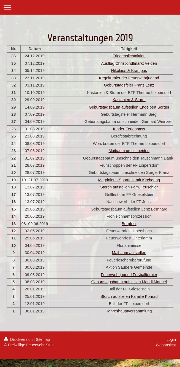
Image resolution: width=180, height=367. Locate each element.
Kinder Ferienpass (129, 129)
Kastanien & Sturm (129, 100)
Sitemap (43, 339)
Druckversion (19, 339)
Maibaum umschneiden (128, 151)
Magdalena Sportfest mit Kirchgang (129, 180)
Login (171, 339)
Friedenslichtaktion (129, 56)
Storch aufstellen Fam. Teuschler (129, 187)
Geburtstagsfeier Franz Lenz (129, 85)
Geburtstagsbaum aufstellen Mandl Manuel (129, 282)
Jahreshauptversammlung (129, 311)
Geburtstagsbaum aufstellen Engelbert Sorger (129, 107)
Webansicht (166, 345)
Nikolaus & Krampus (129, 70)
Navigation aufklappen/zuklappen (90, 7)
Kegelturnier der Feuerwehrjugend (129, 78)
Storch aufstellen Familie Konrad (129, 296)
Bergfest (129, 224)
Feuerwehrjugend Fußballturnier (129, 274)
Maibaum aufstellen (129, 252)
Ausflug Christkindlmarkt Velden (129, 63)
